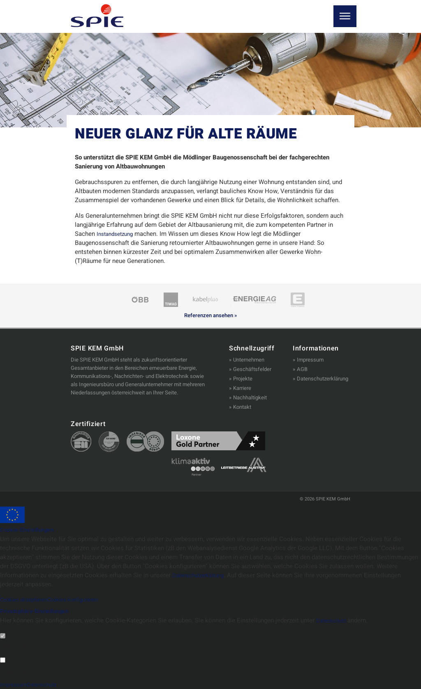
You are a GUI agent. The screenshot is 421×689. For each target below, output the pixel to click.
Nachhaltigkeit (250, 397)
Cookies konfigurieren (86, 599)
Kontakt (242, 407)
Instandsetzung (117, 233)
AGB (302, 369)
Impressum (310, 360)
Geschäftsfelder (252, 369)
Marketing (14, 671)
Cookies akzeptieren (28, 599)
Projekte (242, 379)
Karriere (242, 388)
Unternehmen (248, 360)
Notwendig (15, 647)
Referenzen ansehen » (210, 315)
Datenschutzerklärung (322, 379)
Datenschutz (333, 620)
